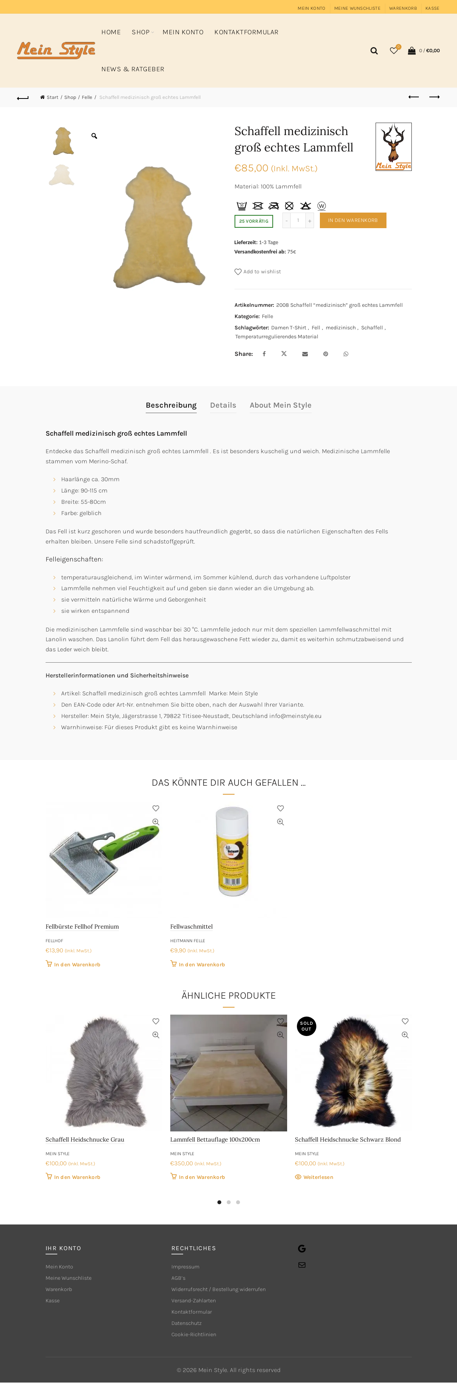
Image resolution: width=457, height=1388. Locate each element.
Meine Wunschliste (357, 8)
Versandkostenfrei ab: (260, 251)
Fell (316, 327)
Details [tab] (223, 405)
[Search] (373, 50)
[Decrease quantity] (286, 220)
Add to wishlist (262, 271)
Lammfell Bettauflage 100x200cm (215, 1139)
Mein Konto (311, 8)
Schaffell (372, 327)
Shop (141, 32)
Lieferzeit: (246, 242)
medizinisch (341, 327)
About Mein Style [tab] (281, 405)
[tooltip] (242, 206)
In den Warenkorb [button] (77, 964)
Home (111, 32)
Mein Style (58, 1153)
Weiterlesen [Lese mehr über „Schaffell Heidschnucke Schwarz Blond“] (318, 1177)
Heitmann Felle (187, 940)
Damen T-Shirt (288, 327)
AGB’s (179, 1279)
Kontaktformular (246, 32)
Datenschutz (189, 1327)
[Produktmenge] (298, 220)
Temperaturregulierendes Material (276, 336)
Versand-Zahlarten (197, 1303)
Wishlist (397, 47)
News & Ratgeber (133, 69)
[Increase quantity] (310, 220)
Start (52, 97)
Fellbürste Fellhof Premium (82, 926)
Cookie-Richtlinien (197, 1339)
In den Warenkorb (353, 220)
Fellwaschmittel (191, 926)
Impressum (187, 1267)
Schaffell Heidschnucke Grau (85, 1139)
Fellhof (54, 940)
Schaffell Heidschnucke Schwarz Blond (348, 1139)
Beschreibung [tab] (171, 405)
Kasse (432, 8)
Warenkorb (403, 8)
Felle (87, 97)
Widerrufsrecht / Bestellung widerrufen (226, 1291)
